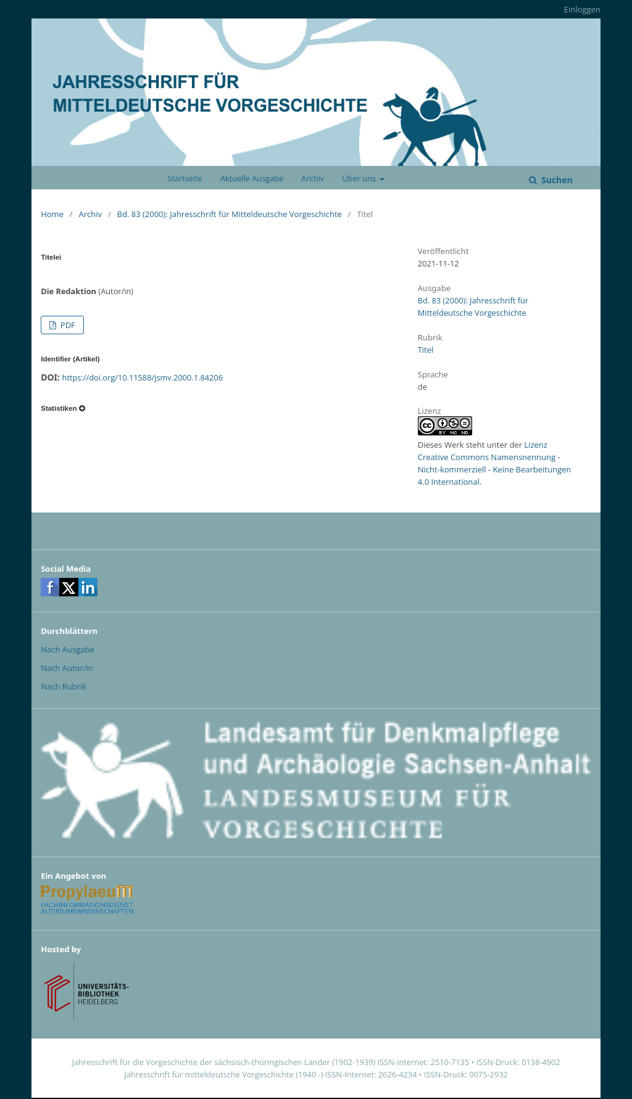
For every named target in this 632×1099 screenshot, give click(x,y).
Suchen (555, 180)
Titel (425, 349)
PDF (66, 325)
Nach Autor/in (67, 667)
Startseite (184, 178)
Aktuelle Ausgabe (252, 178)
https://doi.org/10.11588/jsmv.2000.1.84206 (142, 377)
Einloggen (582, 9)
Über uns (360, 178)
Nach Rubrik (63, 686)
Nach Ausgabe (67, 649)
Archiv (312, 178)
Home (52, 214)
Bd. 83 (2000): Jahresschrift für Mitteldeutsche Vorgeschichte (229, 214)
